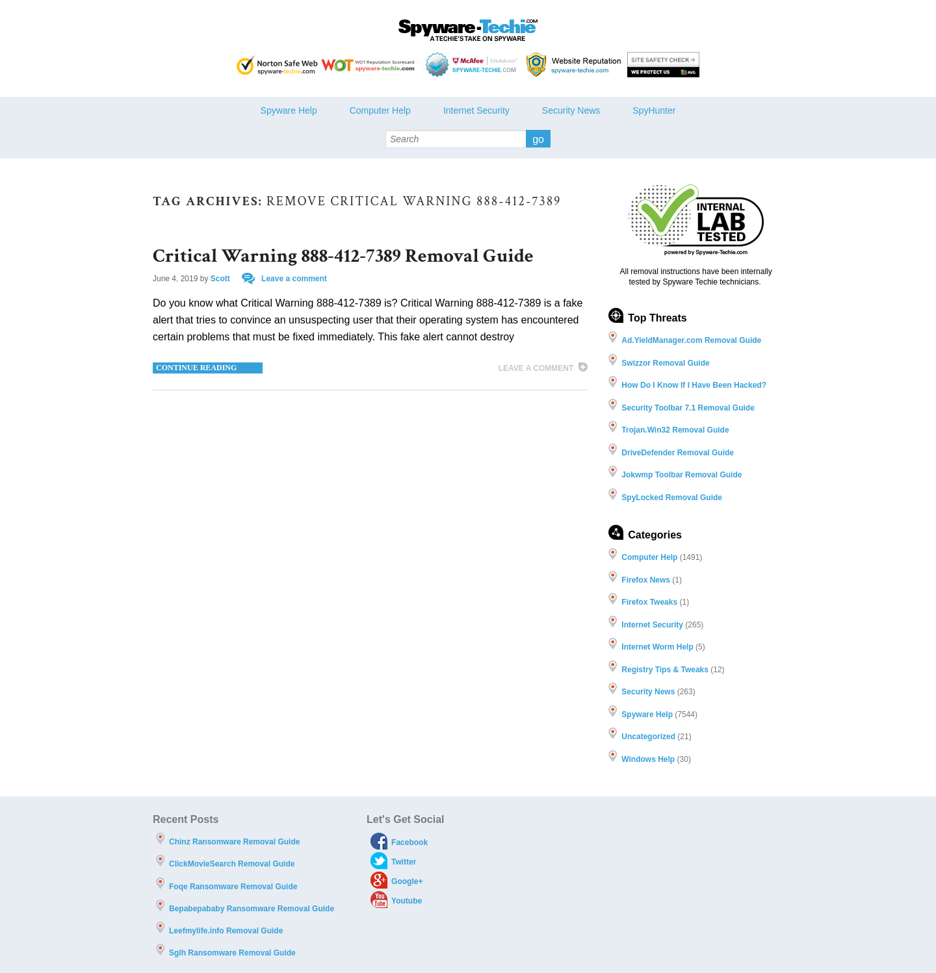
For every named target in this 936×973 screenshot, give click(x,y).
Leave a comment (294, 278)
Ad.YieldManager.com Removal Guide (691, 340)
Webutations (575, 64)
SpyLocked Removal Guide (671, 497)
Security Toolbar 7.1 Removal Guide (688, 407)
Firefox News (645, 580)
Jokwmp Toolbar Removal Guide (681, 474)
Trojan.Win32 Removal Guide (675, 430)
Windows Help (648, 759)
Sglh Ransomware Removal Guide (232, 952)
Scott (220, 278)
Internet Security (476, 110)
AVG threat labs (663, 64)
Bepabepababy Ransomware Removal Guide (251, 908)
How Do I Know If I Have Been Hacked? (693, 385)
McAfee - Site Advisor (473, 64)
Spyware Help (289, 110)
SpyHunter (653, 110)
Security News (571, 110)
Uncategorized (648, 736)
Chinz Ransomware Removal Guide (234, 841)
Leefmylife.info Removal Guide (226, 930)
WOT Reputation (370, 64)
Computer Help (380, 110)
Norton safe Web (277, 64)
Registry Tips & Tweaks (664, 669)
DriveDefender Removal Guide (677, 452)
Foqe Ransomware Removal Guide (233, 886)
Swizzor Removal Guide (665, 363)
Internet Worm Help (657, 646)
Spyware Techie (468, 30)
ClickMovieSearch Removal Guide (231, 863)
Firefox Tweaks (649, 602)
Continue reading (196, 367)
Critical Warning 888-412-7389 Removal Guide (343, 256)
